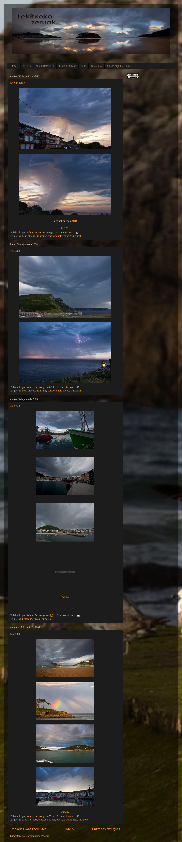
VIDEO (27, 66)
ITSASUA (96, 66)
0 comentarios (65, 387)
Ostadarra (71, 819)
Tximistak (75, 236)
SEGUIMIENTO (45, 66)
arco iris (26, 819)
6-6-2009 (15, 634)
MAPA (65, 227)
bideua (31, 236)
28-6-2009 (15, 251)
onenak (57, 236)
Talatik (65, 597)
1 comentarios (64, 232)
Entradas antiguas (106, 829)
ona (50, 236)
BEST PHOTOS (67, 66)
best (24, 236)
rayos (66, 236)
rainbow (83, 819)
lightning (41, 236)
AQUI (74, 221)
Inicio (69, 829)
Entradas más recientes (28, 829)
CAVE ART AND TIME (119, 66)
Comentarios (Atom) (37, 836)
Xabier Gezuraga (36, 232)
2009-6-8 (15, 405)
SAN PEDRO (17, 82)
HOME (14, 66)
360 (83, 66)
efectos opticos (46, 819)
